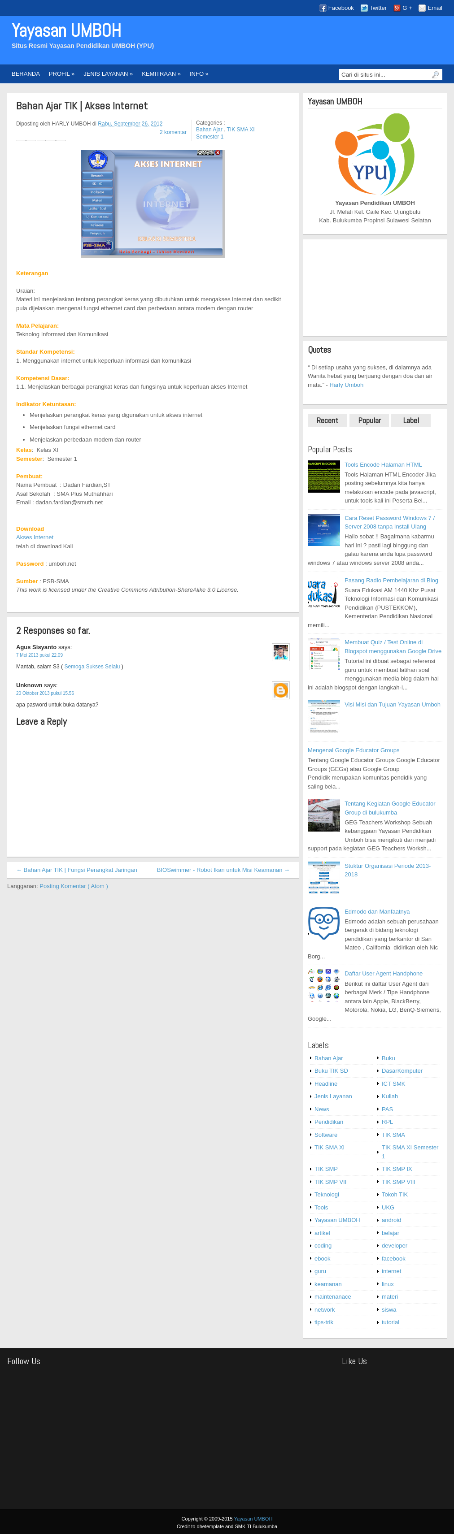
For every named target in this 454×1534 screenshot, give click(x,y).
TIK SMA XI (329, 1147)
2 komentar (173, 132)
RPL (387, 1121)
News (321, 1109)
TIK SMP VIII (398, 1182)
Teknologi (326, 1194)
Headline (325, 1083)
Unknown (30, 685)
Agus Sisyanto (37, 647)
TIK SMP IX (397, 1169)
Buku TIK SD (331, 1070)
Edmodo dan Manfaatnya (377, 911)
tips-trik (323, 1322)
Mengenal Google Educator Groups (354, 750)
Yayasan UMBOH (66, 30)
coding (323, 1245)
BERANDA (26, 73)
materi (390, 1296)
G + (407, 7)
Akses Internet (34, 537)
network (324, 1309)
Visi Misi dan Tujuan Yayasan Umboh (393, 704)
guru (320, 1271)
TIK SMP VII (330, 1182)
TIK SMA (393, 1134)
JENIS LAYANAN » (108, 73)
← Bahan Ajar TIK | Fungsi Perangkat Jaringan (76, 870)
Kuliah (390, 1096)
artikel (322, 1233)
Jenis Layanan (333, 1096)
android (391, 1220)
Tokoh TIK (395, 1194)
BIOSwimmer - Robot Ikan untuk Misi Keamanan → (223, 870)
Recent (327, 420)
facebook (394, 1258)
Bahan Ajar (210, 129)
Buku (388, 1058)
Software (325, 1134)
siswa (389, 1309)
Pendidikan (328, 1121)
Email (435, 7)
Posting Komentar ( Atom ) (73, 886)
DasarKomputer (402, 1070)
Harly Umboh (346, 384)
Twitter (378, 7)
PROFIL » (61, 73)
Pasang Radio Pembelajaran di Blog (391, 580)
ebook (322, 1258)
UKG (388, 1207)
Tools (321, 1207)
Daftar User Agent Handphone (384, 973)
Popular (369, 420)
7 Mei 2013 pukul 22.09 (39, 655)
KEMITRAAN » (161, 73)
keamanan (328, 1284)
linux (388, 1284)
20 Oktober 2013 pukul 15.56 (45, 693)
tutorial (390, 1322)
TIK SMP (326, 1169)
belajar (390, 1233)
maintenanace (332, 1296)
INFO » (199, 73)
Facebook (341, 7)
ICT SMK (394, 1083)
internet (391, 1271)
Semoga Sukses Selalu (92, 666)
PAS (387, 1109)
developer (394, 1245)
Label (411, 420)
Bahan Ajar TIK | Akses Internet (82, 106)
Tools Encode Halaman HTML (383, 464)
